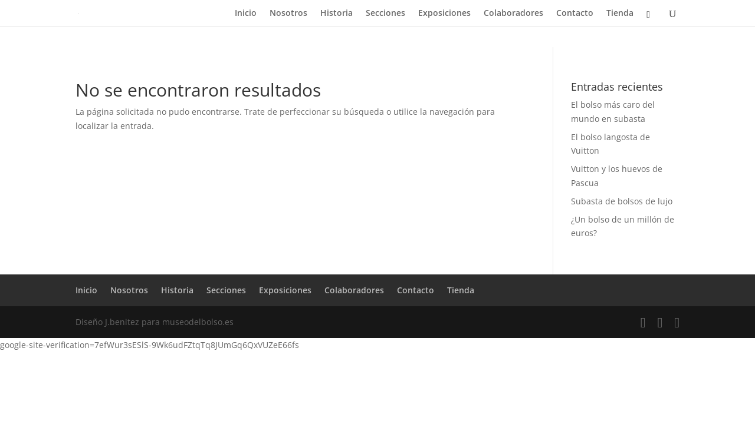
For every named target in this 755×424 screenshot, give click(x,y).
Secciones (385, 13)
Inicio (246, 13)
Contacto (574, 13)
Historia (336, 13)
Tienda (619, 13)
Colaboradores (513, 13)
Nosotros (288, 13)
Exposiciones (444, 13)
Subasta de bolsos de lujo (621, 201)
